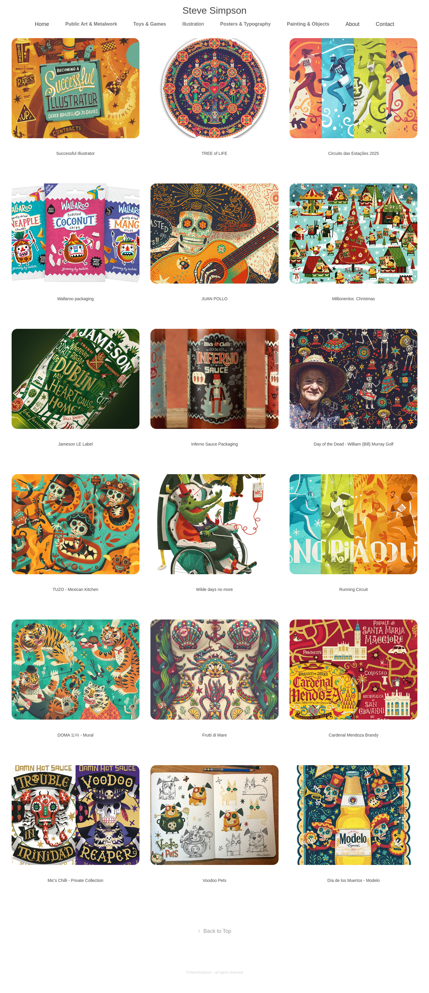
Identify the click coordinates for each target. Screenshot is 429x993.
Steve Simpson (214, 10)
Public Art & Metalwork (91, 24)
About (353, 24)
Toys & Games (149, 24)
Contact (385, 24)
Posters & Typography (245, 24)
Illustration (193, 24)
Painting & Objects (308, 24)
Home (42, 24)
